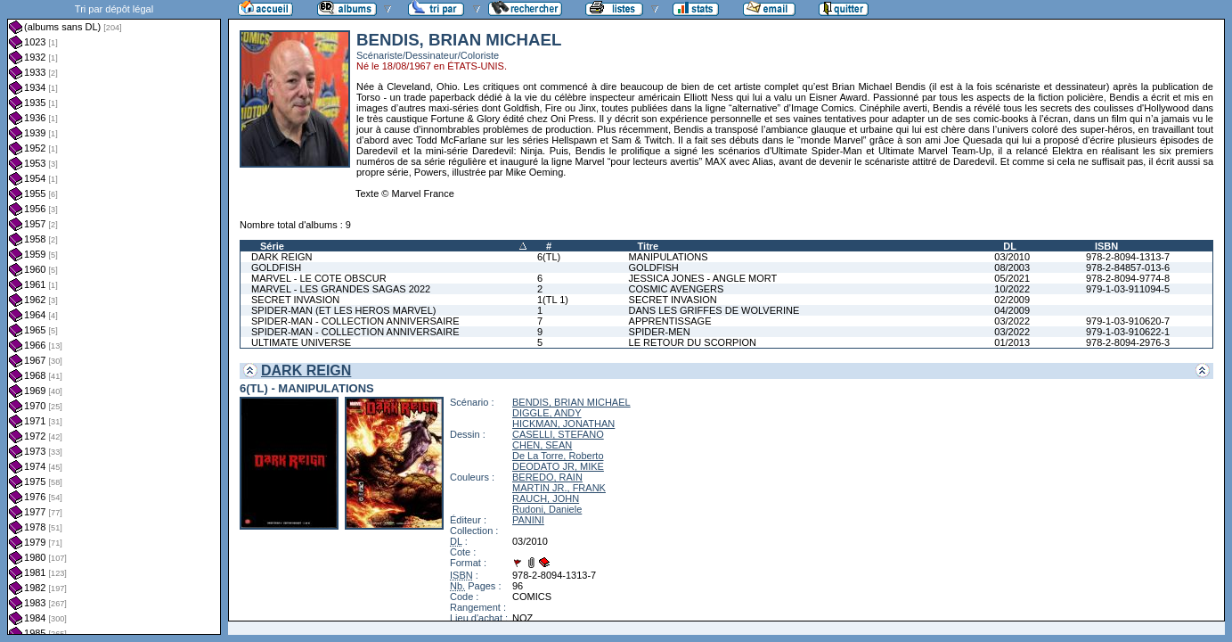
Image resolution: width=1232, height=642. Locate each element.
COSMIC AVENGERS (676, 289)
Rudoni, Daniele (547, 509)
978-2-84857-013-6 (1128, 267)
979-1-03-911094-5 (1128, 289)
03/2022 (1012, 321)
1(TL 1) (552, 299)
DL (1009, 246)
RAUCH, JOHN (545, 498)
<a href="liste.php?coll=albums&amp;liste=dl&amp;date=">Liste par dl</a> (114, 317)
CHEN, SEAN (542, 445)
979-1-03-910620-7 (1128, 321)
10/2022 (1012, 289)
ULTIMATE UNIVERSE (301, 342)
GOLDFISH (276, 267)
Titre (648, 246)
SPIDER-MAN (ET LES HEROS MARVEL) (343, 310)
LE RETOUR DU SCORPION (692, 342)
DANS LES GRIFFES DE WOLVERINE (714, 310)
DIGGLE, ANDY (547, 412)
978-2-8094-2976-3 (1128, 342)
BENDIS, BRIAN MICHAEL (571, 402)
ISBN (1106, 246)
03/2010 (1012, 256)
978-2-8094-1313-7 (1128, 256)
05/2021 (1012, 278)
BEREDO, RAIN (547, 477)
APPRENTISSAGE (670, 321)
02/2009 (1012, 299)
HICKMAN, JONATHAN (563, 423)
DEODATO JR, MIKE (558, 466)
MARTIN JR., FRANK (559, 487)
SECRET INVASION (295, 299)
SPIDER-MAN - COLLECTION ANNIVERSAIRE (355, 321)
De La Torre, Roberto (558, 455)
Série (272, 246)
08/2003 (1012, 267)
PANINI (528, 519)
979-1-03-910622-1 (1128, 331)
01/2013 (1012, 342)
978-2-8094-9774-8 (1128, 278)
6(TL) (548, 256)
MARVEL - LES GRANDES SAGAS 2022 (340, 289)
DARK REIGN (281, 256)
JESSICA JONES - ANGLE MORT (703, 278)
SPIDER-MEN (659, 331)
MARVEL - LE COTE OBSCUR (319, 278)
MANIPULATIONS (668, 256)
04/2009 (1012, 310)
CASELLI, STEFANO (558, 434)
